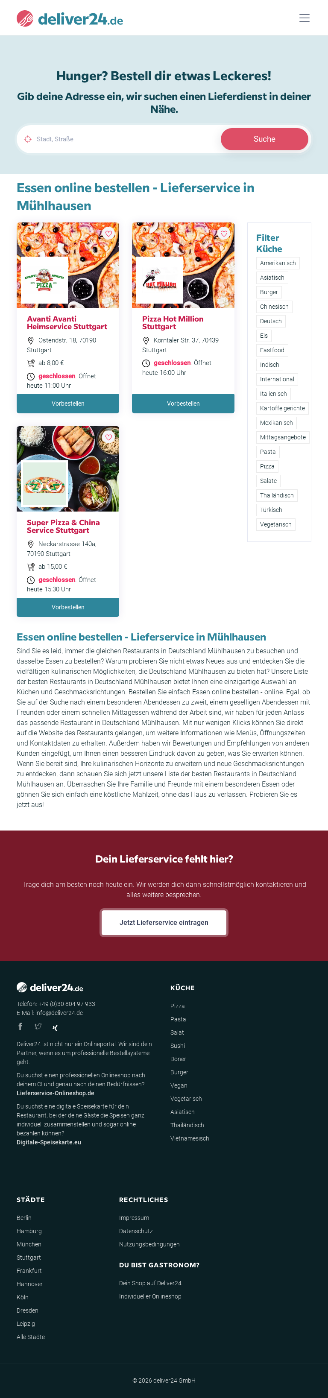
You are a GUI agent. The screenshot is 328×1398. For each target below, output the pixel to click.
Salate (268, 480)
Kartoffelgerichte (282, 408)
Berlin (24, 1217)
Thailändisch (277, 495)
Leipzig (26, 1323)
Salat (177, 1032)
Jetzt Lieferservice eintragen (164, 922)
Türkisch (271, 509)
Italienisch (273, 393)
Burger (269, 292)
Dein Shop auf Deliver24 (150, 1283)
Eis (264, 335)
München (29, 1244)
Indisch (269, 364)
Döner (178, 1059)
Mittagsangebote (283, 437)
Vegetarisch (276, 524)
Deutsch (271, 321)
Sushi (177, 1045)
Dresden (27, 1310)
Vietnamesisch (189, 1138)
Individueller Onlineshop (150, 1296)
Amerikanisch (278, 263)
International (277, 379)
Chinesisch (274, 306)
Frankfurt (29, 1270)
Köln (23, 1297)
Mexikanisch (276, 422)
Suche (264, 139)
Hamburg (29, 1231)
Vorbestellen (68, 403)
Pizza (267, 466)
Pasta (268, 451)
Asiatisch (272, 277)
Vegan (178, 1085)
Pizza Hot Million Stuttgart (173, 322)
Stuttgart (29, 1257)
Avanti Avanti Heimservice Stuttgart (67, 322)
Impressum (134, 1217)
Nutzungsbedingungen (149, 1244)
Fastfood (272, 350)
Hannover (30, 1284)
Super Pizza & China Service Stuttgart (63, 526)
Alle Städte (31, 1337)
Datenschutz (136, 1231)
